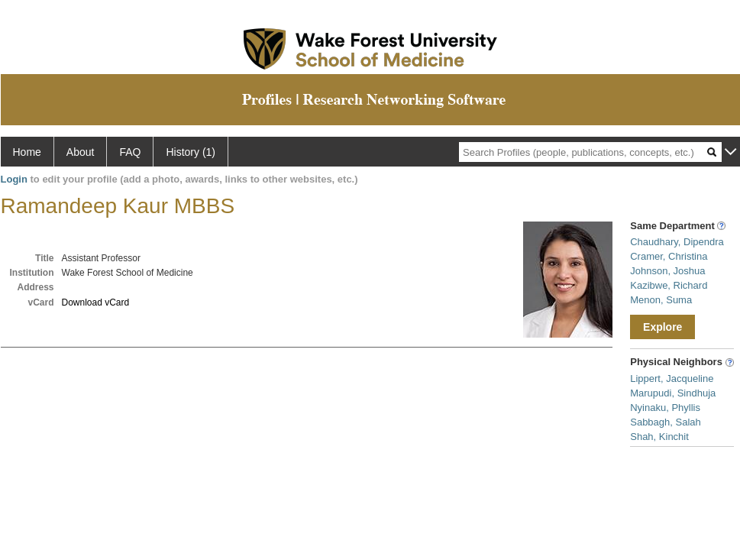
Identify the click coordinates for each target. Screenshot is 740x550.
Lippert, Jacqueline (671, 378)
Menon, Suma (661, 300)
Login (14, 179)
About (80, 152)
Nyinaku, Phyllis (665, 407)
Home (27, 152)
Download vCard (96, 302)
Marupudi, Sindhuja (673, 393)
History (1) (190, 152)
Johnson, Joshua (667, 271)
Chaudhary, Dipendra (677, 241)
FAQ (130, 152)
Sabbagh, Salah (665, 422)
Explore (662, 327)
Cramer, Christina (668, 256)
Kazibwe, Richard (668, 285)
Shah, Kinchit (659, 436)
